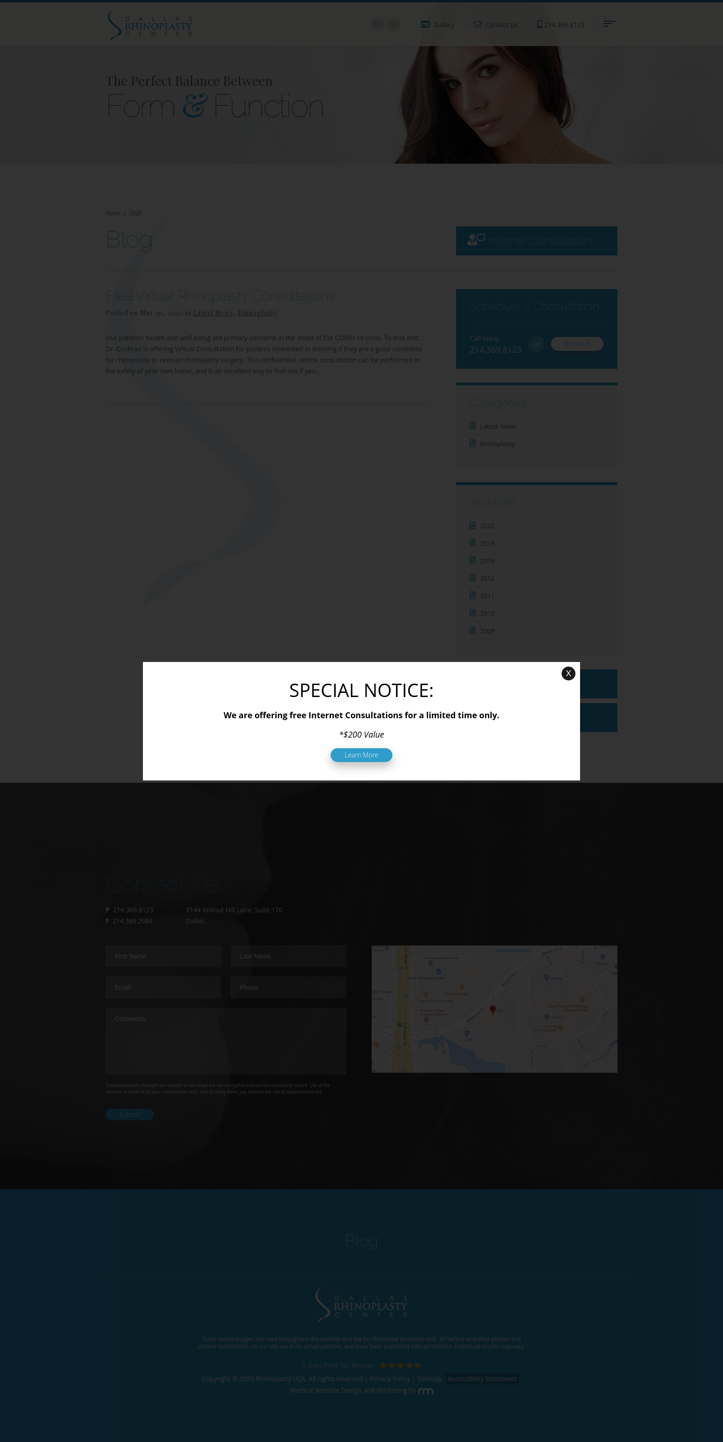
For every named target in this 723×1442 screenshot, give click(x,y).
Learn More (361, 755)
